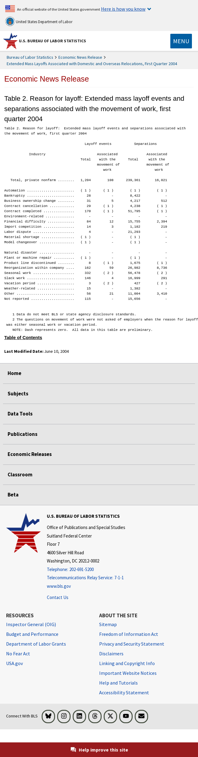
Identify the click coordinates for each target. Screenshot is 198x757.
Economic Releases (30, 454)
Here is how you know (123, 9)
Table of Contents (23, 337)
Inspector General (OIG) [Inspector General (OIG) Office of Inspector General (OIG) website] (31, 624)
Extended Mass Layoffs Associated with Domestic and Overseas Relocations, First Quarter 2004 (92, 63)
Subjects (18, 393)
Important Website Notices (128, 673)
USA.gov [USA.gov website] (14, 663)
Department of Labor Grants (36, 644)
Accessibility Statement (124, 692)
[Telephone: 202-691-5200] (86, 569)
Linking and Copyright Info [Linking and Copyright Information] (127, 663)
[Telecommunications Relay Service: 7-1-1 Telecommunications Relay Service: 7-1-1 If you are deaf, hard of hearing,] (86, 577)
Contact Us (57, 597)
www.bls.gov (59, 586)
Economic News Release (80, 57)
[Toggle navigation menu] (181, 41)
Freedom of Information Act (128, 634)
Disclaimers (111, 653)
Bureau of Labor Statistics (30, 57)
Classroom (20, 474)
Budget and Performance (32, 634)
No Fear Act (18, 653)
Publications (22, 434)
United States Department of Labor (38, 21)
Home (14, 373)
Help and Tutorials (118, 683)
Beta (13, 494)
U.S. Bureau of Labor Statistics (52, 41)
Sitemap (108, 624)
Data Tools (20, 413)
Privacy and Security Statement (131, 644)
